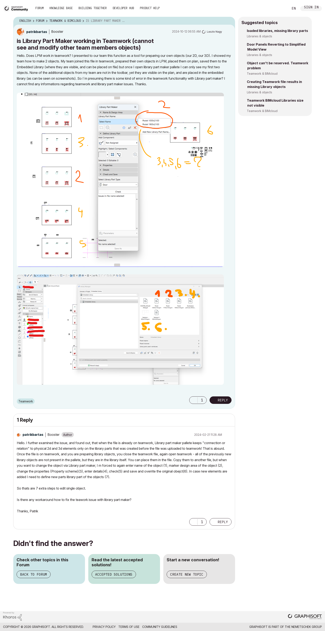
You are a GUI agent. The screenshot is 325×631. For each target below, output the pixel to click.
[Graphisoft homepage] (305, 617)
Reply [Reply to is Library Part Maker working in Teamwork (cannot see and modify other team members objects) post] (223, 400)
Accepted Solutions (113, 574)
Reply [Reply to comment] (223, 522)
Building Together (93, 8)
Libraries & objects (259, 36)
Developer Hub (123, 8)
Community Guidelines (159, 627)
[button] (120, 180)
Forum (39, 8)
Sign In (311, 7)
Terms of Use (128, 627)
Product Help (150, 8)
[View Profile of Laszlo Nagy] (214, 31)
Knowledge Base (61, 8)
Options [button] (229, 21)
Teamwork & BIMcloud (262, 73)
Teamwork (25, 401)
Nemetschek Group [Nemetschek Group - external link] (306, 627)
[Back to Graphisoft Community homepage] (17, 8)
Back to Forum (33, 574)
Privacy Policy (104, 627)
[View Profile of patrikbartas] (36, 32)
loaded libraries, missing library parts (277, 31)
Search (281, 8)
